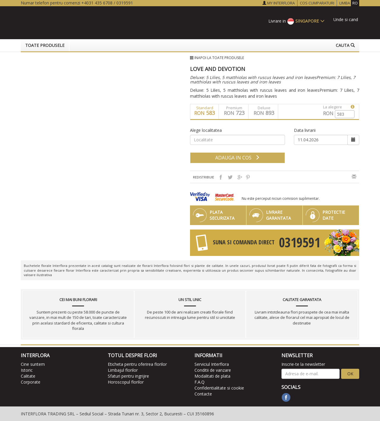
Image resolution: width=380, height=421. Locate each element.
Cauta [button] (345, 45)
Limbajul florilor (123, 370)
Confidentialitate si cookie (219, 388)
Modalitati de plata (212, 376)
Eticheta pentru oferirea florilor (137, 364)
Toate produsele (44, 45)
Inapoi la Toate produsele (219, 57)
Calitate (28, 376)
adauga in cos (237, 157)
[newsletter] (310, 374)
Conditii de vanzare (212, 370)
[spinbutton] (342, 114)
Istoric (27, 370)
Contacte (203, 394)
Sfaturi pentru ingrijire (128, 376)
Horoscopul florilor (126, 382)
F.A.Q (199, 382)
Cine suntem (33, 364)
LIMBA (349, 3)
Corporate (30, 382)
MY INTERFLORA (278, 3)
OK (350, 373)
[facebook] (286, 397)
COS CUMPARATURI (317, 3)
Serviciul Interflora (211, 364)
